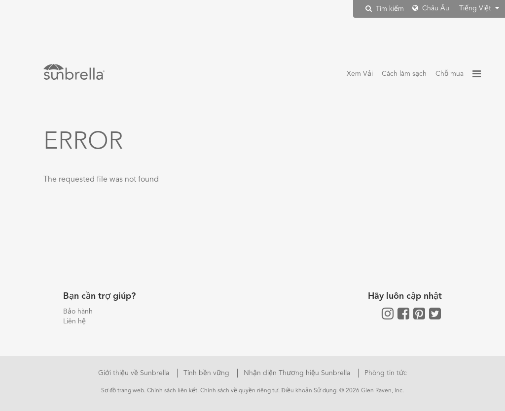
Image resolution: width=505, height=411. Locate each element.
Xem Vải (360, 73)
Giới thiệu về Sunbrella (134, 373)
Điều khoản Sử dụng (308, 391)
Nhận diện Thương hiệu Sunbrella (298, 373)
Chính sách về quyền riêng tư (239, 391)
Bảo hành (78, 311)
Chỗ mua (449, 73)
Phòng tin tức (385, 373)
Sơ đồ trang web (122, 391)
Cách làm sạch (404, 73)
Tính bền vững (207, 373)
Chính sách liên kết (172, 391)
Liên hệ (74, 321)
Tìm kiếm (384, 8)
